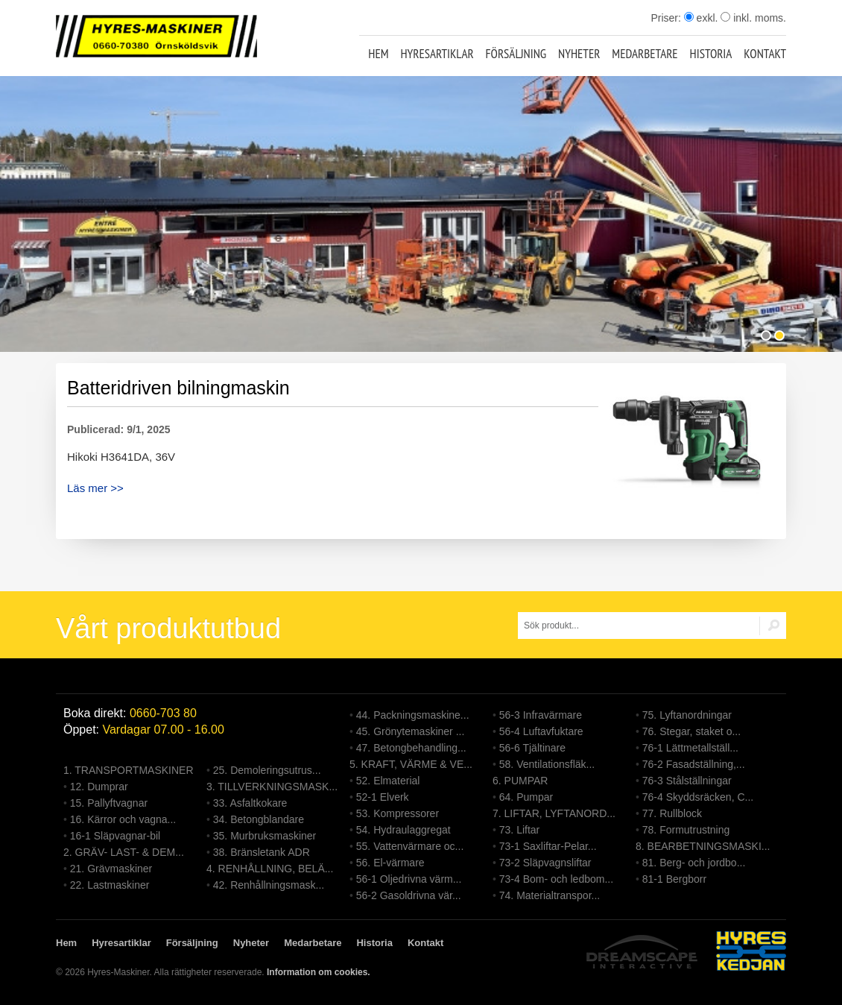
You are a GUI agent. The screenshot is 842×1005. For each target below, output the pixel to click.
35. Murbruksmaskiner (265, 836)
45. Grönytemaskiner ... (410, 731)
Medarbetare (644, 53)
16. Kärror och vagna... (123, 819)
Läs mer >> (95, 488)
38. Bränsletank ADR (261, 852)
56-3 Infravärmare (540, 715)
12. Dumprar (99, 787)
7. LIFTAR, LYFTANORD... (554, 813)
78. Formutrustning (686, 830)
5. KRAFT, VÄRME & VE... (410, 764)
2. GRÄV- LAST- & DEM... (123, 852)
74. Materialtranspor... (549, 895)
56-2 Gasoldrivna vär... (408, 895)
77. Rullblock (672, 813)
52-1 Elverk (382, 797)
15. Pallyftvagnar (109, 803)
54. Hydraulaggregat (403, 830)
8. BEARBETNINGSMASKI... (703, 846)
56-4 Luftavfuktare (541, 731)
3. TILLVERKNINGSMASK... (272, 787)
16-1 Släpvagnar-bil (115, 836)
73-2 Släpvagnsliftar (545, 863)
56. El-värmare (390, 863)
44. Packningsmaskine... (412, 715)
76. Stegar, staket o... (691, 731)
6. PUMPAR (520, 781)
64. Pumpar (526, 797)
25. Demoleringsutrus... (267, 770)
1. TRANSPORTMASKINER (128, 770)
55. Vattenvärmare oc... (409, 846)
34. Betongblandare (258, 819)
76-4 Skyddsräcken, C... (697, 797)
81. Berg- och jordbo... (694, 863)
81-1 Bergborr (674, 879)
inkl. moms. (753, 18)
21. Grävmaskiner (111, 869)
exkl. (701, 18)
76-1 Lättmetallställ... (690, 748)
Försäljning (516, 53)
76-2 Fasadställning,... (693, 764)
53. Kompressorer (397, 813)
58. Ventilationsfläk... (547, 764)
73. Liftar (519, 830)
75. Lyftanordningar (687, 715)
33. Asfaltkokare (250, 803)
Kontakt (765, 53)
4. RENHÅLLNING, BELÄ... (269, 869)
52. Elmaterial (388, 781)
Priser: (667, 18)
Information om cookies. (318, 972)
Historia (711, 53)
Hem (378, 53)
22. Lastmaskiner (110, 885)
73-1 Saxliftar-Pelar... (548, 846)
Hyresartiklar (436, 53)
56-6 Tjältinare (532, 748)
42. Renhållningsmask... (268, 885)
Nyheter (579, 53)
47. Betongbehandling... (411, 748)
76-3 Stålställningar (687, 781)
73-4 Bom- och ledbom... (556, 879)
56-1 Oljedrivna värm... (409, 879)
